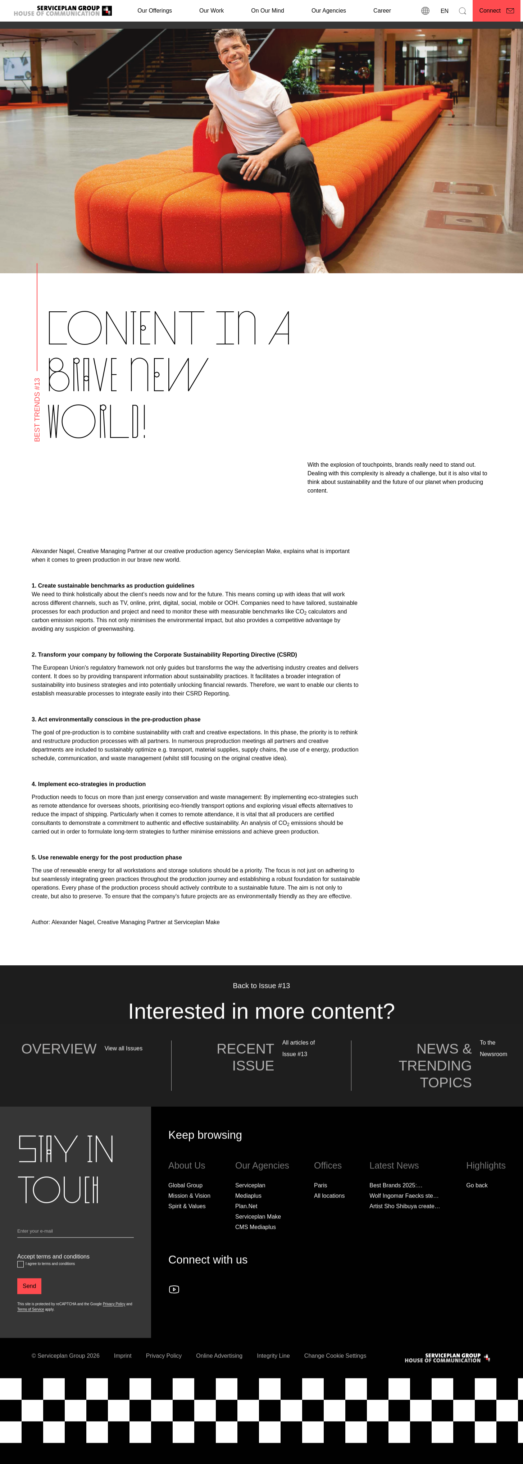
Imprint (123, 1370)
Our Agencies (328, 11)
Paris (320, 1199)
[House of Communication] (448, 1372)
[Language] (443, 10)
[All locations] (329, 1209)
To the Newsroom (493, 1062)
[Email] (75, 1247)
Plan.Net (246, 1220)
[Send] (29, 1300)
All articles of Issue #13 (298, 1062)
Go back (477, 1199)
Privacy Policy (114, 1318)
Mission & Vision (189, 1210)
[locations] (425, 10)
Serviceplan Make (258, 1230)
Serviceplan (250, 1199)
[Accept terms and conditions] (20, 1278)
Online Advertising (219, 1370)
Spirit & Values (187, 1220)
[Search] (462, 10)
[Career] (382, 11)
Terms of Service (30, 1323)
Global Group (185, 1199)
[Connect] (496, 11)
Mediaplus (248, 1210)
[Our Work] (211, 11)
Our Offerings (154, 11)
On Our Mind (267, 11)
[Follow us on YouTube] (174, 1303)
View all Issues (124, 1062)
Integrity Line (273, 1370)
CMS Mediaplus (255, 1241)
